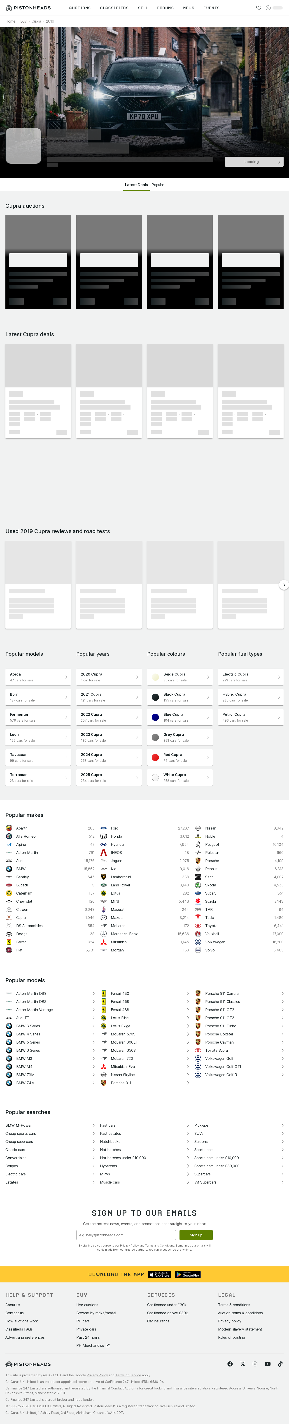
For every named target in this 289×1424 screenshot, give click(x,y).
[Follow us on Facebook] (230, 1364)
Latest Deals (136, 184)
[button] (38, 365)
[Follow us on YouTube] (268, 1364)
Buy (23, 21)
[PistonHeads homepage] (28, 8)
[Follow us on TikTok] (280, 1364)
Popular (157, 184)
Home (10, 21)
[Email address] (126, 1235)
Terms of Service (128, 1375)
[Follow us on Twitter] (242, 1364)
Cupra (36, 21)
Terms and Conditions (159, 1245)
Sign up (196, 1235)
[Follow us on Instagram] (255, 1364)
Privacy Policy (129, 1245)
